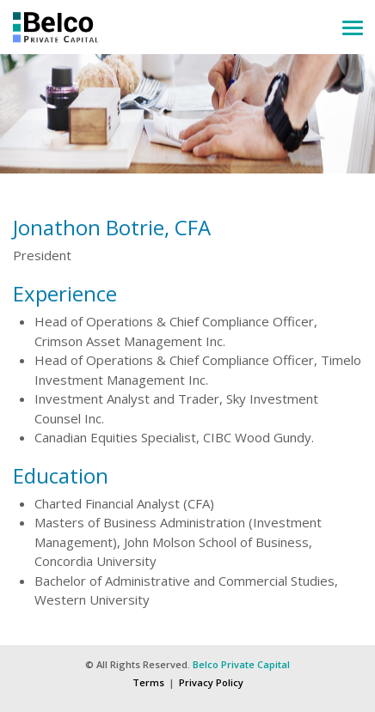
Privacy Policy (211, 682)
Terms (148, 682)
